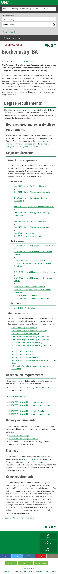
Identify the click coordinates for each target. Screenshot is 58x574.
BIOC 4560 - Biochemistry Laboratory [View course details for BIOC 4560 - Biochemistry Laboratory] (26, 357)
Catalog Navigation (12, 38)
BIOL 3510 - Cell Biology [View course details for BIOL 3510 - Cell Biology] (19, 435)
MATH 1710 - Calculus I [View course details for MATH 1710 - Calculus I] (18, 396)
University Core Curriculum (31, 459)
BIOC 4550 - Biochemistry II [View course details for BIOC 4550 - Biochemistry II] (22, 354)
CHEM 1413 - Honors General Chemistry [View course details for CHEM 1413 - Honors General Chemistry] (30, 260)
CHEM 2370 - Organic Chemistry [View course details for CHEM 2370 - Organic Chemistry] (26, 295)
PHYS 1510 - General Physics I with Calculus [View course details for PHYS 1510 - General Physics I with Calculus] (26, 402)
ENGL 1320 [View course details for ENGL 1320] (46, 387)
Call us (45, 536)
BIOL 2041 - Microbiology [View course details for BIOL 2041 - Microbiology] (24, 233)
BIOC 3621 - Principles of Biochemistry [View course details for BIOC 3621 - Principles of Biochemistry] (26, 342)
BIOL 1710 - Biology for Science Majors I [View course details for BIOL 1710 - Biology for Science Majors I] (30, 186)
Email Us (45, 543)
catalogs (7, 571)
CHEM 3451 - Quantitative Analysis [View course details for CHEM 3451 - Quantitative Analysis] (25, 333)
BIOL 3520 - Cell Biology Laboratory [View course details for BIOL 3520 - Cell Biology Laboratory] (23, 438)
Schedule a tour (25, 563)
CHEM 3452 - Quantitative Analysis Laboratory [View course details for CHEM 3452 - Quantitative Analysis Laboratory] (30, 336)
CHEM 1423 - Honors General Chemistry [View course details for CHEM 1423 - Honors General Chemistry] (30, 286)
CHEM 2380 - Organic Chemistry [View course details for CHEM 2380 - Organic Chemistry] (24, 327)
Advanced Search (8, 32)
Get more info (40, 563)
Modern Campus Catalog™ (47, 571)
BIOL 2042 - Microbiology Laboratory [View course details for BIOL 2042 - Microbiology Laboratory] (29, 236)
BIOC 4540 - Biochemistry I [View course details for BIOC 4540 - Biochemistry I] (22, 351)
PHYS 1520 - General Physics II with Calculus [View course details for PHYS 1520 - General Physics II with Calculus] (27, 411)
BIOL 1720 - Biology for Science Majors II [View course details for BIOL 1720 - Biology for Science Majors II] (30, 221)
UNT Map (48, 549)
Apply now (11, 563)
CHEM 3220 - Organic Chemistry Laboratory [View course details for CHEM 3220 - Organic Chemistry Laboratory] (29, 330)
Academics (25, 144)
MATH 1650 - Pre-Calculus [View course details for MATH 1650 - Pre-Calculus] (24, 308)
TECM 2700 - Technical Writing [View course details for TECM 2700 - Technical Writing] (21, 387)
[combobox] (29, 9)
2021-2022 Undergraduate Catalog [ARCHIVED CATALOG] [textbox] (26, 9)
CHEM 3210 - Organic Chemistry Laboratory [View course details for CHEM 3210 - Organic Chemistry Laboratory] (31, 298)
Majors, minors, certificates (23, 61)
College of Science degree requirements (22, 146)
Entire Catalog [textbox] (8, 19)
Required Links (29, 568)
